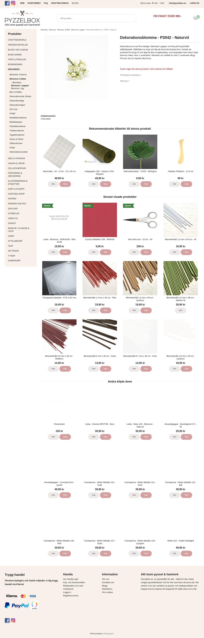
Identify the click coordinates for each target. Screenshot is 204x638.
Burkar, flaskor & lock (21, 229)
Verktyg (21, 218)
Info (53, 184)
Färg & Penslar (21, 59)
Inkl (155, 3)
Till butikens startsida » (130, 75)
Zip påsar (13, 251)
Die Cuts (14, 109)
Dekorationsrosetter (22, 152)
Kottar (12, 147)
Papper (21, 198)
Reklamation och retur (73, 586)
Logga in (67, 592)
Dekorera (21, 69)
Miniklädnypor (16, 122)
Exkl (162, 3)
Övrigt (12, 223)
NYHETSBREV (34, 3)
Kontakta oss (108, 582)
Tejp (21, 246)
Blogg (75, 3)
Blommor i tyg (17, 88)
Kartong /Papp (21, 194)
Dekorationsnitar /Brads (22, 96)
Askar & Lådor (16, 163)
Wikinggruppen (108, 633)
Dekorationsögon (17, 105)
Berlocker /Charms (22, 74)
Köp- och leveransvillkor (74, 582)
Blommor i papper (20, 85)
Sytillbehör (21, 241)
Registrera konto (70, 595)
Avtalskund (68, 589)
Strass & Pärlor (16, 139)
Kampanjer (14, 260)
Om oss (105, 579)
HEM (22, 3)
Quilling (21, 208)
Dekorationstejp (17, 100)
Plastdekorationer (18, 126)
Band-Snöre (21, 54)
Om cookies (107, 592)
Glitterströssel (16, 143)
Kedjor (13, 113)
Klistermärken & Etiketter (21, 182)
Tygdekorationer (17, 135)
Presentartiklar (21, 45)
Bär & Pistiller (22, 92)
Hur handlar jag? (70, 579)
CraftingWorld (21, 40)
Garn (21, 236)
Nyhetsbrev (107, 589)
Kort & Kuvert (21, 189)
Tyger (21, 256)
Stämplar (21, 213)
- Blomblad (23, 82)
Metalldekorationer (22, 117)
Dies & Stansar (21, 158)
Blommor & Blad (22, 79)
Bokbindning (21, 64)
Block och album (21, 50)
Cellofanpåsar (17, 168)
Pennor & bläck (21, 203)
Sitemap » (124, 81)
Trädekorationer (17, 130)
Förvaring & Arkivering (21, 174)
